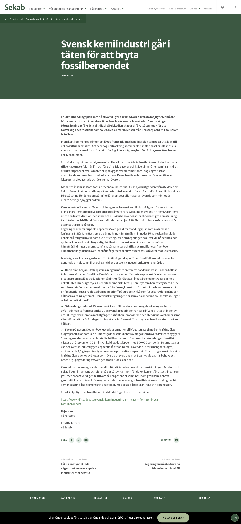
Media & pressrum (177, 8)
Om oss (193, 8)
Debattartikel (16, 19)
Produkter (35, 9)
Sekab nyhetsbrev (156, 8)
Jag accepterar (173, 518)
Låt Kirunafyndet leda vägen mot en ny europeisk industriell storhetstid (78, 468)
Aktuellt (115, 9)
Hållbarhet (96, 9)
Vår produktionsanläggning (66, 9)
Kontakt (208, 8)
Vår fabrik (68, 498)
